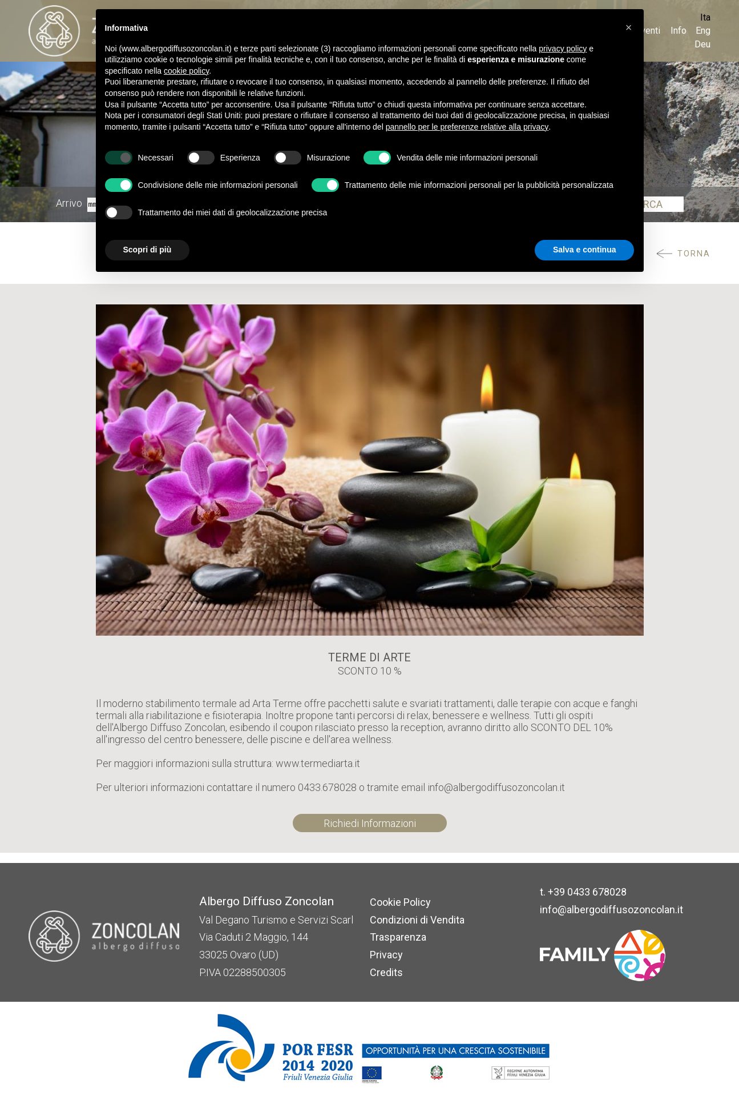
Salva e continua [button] (584, 249)
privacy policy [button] (563, 48)
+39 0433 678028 (587, 892)
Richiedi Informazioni (370, 823)
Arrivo (69, 204)
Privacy (386, 955)
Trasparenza (398, 937)
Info (678, 30)
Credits (386, 972)
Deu (702, 44)
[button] (629, 27)
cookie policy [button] (186, 70)
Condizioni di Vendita (417, 920)
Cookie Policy (400, 902)
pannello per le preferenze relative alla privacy (467, 126)
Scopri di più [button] (147, 249)
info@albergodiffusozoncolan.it (611, 910)
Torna (693, 254)
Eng (703, 30)
